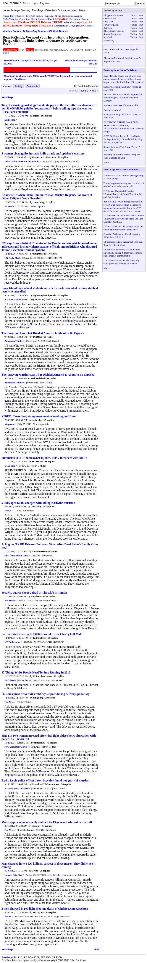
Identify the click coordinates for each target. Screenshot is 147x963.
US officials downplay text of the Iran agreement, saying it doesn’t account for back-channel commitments (123, 252)
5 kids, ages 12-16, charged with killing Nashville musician (38, 502)
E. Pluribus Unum (42, 676)
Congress (42, 19)
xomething (38, 202)
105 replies (46, 115)
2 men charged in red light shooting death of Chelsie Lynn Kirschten (44, 908)
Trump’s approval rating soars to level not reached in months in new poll (124, 185)
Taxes (34, 19)
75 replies (45, 870)
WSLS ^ (8, 510)
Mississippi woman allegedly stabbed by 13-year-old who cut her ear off (46, 822)
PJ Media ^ (10, 206)
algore (36, 115)
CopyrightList (61, 25)
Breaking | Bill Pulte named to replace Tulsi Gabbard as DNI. (122, 156)
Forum (26, 3)
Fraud (51, 19)
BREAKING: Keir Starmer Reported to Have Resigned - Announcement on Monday (123, 97)
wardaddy (36, 506)
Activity (18, 86)
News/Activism (111, 24)
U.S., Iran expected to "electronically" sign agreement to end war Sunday (122, 262)
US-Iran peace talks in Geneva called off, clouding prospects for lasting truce (123, 228)
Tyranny (86, 19)
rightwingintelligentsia (44, 295)
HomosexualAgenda (72, 15)
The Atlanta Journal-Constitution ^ (22, 161)
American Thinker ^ (15, 341)
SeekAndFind (38, 378)
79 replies (59, 676)
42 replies (50, 596)
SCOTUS (30, 15)
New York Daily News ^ (16, 746)
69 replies (51, 378)
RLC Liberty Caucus (114, 30)
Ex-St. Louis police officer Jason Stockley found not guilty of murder (45, 780)
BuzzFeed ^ (10, 680)
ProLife (39, 15)
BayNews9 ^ (10, 600)
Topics (133, 15)
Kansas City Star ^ (14, 875)
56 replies (66, 784)
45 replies (49, 420)
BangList (49, 15)
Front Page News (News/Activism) (121, 169)
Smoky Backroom (112, 34)
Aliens (57, 15)
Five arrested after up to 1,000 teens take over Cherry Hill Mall (41, 634)
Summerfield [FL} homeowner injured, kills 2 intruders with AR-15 (44, 457)
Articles (7, 86)
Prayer (6, 15)
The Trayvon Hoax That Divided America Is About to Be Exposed (43, 333)
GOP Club (109, 21)
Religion (108, 27)
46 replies (52, 551)
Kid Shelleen (39, 637)
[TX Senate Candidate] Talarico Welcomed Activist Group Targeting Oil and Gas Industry (123, 194)
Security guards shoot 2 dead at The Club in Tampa (34, 592)
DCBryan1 (37, 461)
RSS (96, 949)
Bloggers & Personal (114, 15)
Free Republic (11, 3)
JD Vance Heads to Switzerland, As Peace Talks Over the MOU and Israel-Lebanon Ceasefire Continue (124, 218)
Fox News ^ (10, 702)
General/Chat (110, 18)
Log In (35, 3)
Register (44, 3)
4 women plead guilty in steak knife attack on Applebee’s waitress (42, 153)
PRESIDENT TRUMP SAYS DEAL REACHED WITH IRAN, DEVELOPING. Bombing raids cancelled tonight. (124, 127)
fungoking (38, 697)
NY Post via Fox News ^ (16, 299)
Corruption (24, 19)
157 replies (48, 506)
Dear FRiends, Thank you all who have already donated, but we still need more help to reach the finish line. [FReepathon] (124, 79)
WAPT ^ (8, 916)
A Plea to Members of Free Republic (121, 105)
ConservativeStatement (44, 157)
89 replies (53, 637)
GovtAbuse (74, 19)
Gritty (35, 870)
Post (141, 15)
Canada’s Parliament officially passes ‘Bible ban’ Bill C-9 (122, 236)
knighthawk (39, 253)
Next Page (7, 97)
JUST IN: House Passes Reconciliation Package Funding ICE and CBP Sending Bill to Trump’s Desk (123, 139)
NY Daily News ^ (13, 642)
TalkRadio (69, 22)
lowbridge (37, 420)
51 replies (47, 825)
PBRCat (37, 336)
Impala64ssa (37, 596)
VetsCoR (108, 37)
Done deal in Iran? (112, 110)
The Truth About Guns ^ (17, 555)
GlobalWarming (10, 19)
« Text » (94, 90)
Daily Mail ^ (10, 119)
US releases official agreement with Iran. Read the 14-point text (123, 243)
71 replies (63, 157)
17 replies (52, 253)
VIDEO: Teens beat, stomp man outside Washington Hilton (38, 416)
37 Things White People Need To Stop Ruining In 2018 (35, 672)
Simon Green (39, 551)
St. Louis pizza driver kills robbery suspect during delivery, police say (45, 694)
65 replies (51, 912)
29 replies (50, 697)
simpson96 (39, 742)
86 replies (50, 461)
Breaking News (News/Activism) (120, 70)
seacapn (36, 825)
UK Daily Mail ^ (13, 258)
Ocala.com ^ (10, 465)
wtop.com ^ (10, 424)
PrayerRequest (17, 15)
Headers (83, 90)
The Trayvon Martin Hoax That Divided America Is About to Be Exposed (47, 374)
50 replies (48, 336)
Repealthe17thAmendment (45, 784)
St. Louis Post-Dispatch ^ (17, 788)
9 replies (50, 202)
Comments (32, 86)
